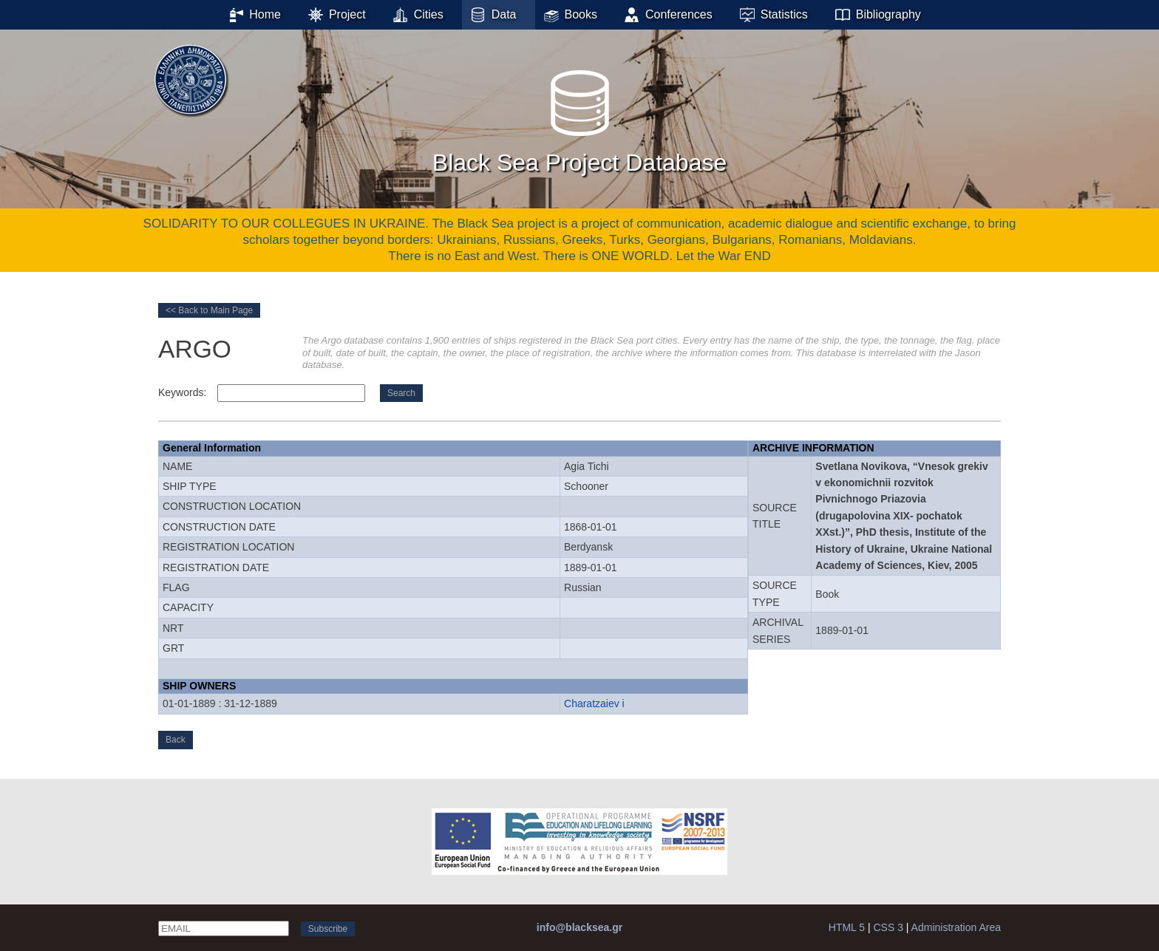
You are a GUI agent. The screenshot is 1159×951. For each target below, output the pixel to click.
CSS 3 (888, 927)
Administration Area (956, 927)
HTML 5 (847, 927)
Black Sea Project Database (579, 117)
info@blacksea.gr (579, 927)
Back (176, 739)
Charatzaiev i (594, 703)
